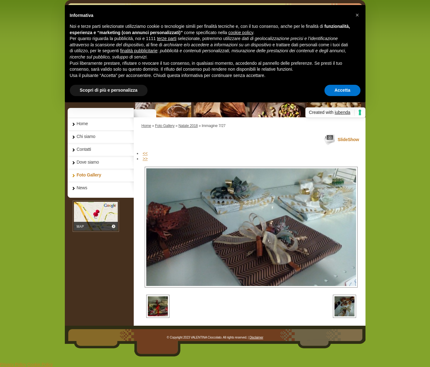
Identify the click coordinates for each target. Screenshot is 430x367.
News (82, 187)
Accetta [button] (342, 90)
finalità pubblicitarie (139, 50)
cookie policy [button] (240, 32)
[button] (357, 15)
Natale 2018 (188, 126)
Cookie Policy (40, 364)
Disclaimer (256, 337)
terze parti (166, 38)
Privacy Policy (13, 364)
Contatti (84, 149)
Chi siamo (86, 136)
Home (146, 126)
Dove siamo (88, 162)
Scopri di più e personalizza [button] (108, 90)
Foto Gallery (164, 126)
